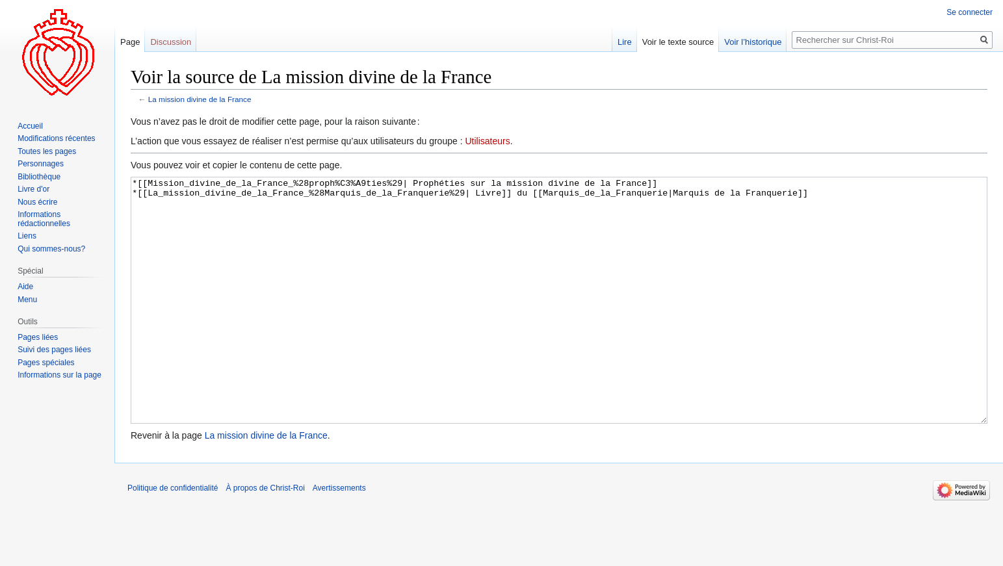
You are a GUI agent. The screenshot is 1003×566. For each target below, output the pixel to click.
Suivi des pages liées (54, 349)
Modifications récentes (56, 138)
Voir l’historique (752, 42)
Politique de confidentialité (172, 536)
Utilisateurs (487, 141)
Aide (25, 286)
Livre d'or (33, 189)
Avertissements (339, 536)
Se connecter (969, 12)
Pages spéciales (46, 362)
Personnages (41, 163)
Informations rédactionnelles (44, 219)
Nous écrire (37, 202)
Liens (27, 235)
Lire (625, 42)
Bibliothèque (39, 176)
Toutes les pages (47, 151)
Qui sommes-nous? (51, 248)
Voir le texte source (678, 42)
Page (130, 42)
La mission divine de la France (200, 99)
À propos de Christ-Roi (265, 536)
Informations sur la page (59, 374)
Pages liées (38, 337)
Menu (27, 299)
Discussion (170, 42)
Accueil (30, 126)
